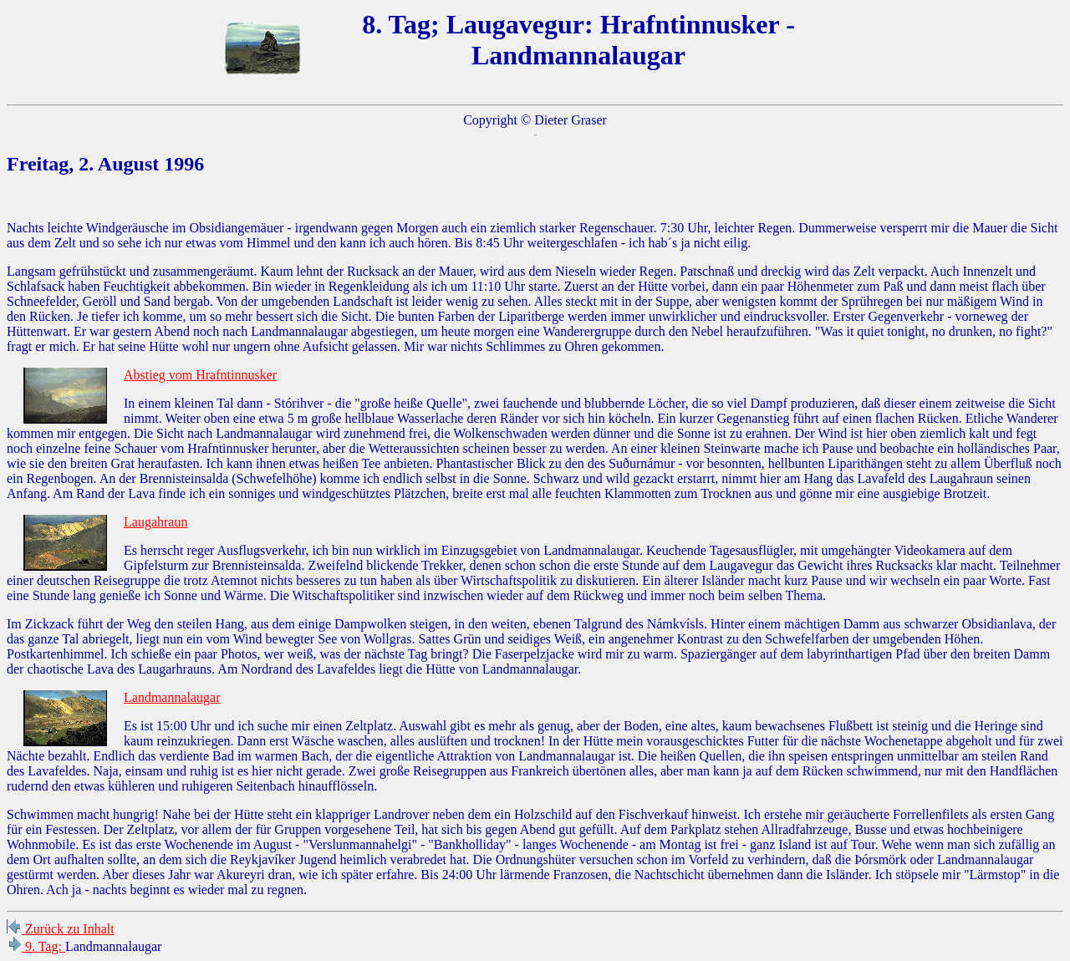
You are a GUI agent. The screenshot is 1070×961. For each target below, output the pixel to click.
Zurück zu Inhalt (61, 929)
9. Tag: (36, 946)
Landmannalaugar (172, 697)
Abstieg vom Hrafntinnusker (200, 375)
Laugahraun (155, 522)
